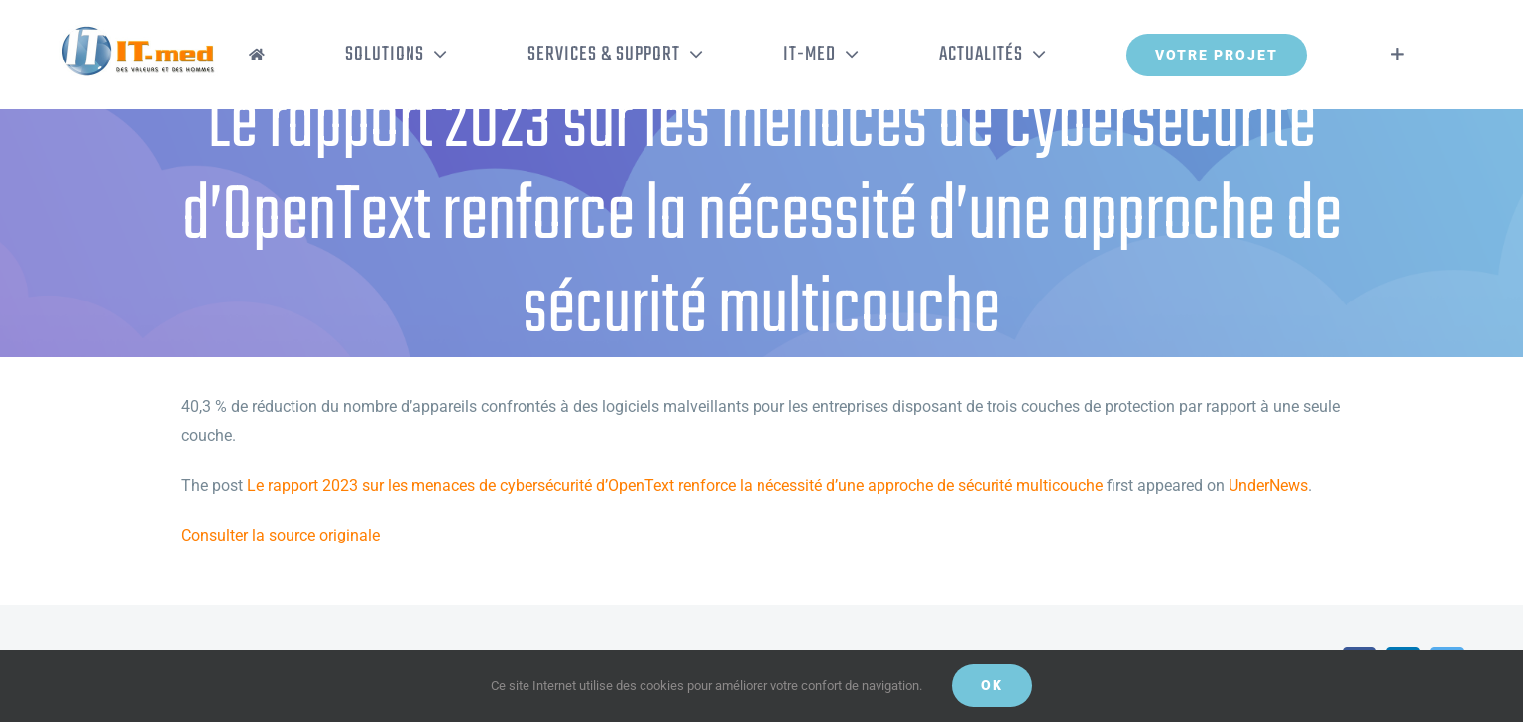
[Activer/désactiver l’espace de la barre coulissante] (1397, 54)
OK (992, 685)
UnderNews (1268, 485)
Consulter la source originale (280, 535)
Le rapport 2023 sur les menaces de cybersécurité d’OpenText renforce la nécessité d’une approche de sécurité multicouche (675, 485)
